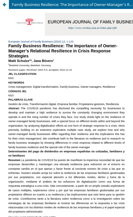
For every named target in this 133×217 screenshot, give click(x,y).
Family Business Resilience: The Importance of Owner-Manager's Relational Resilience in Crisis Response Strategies (72, 4)
